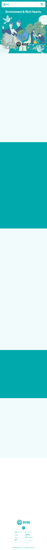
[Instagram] (23, 528)
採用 (16, 540)
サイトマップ (27, 542)
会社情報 (16, 535)
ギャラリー (28, 532)
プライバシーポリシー (29, 540)
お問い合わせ (29, 537)
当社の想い (17, 537)
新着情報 (27, 535)
